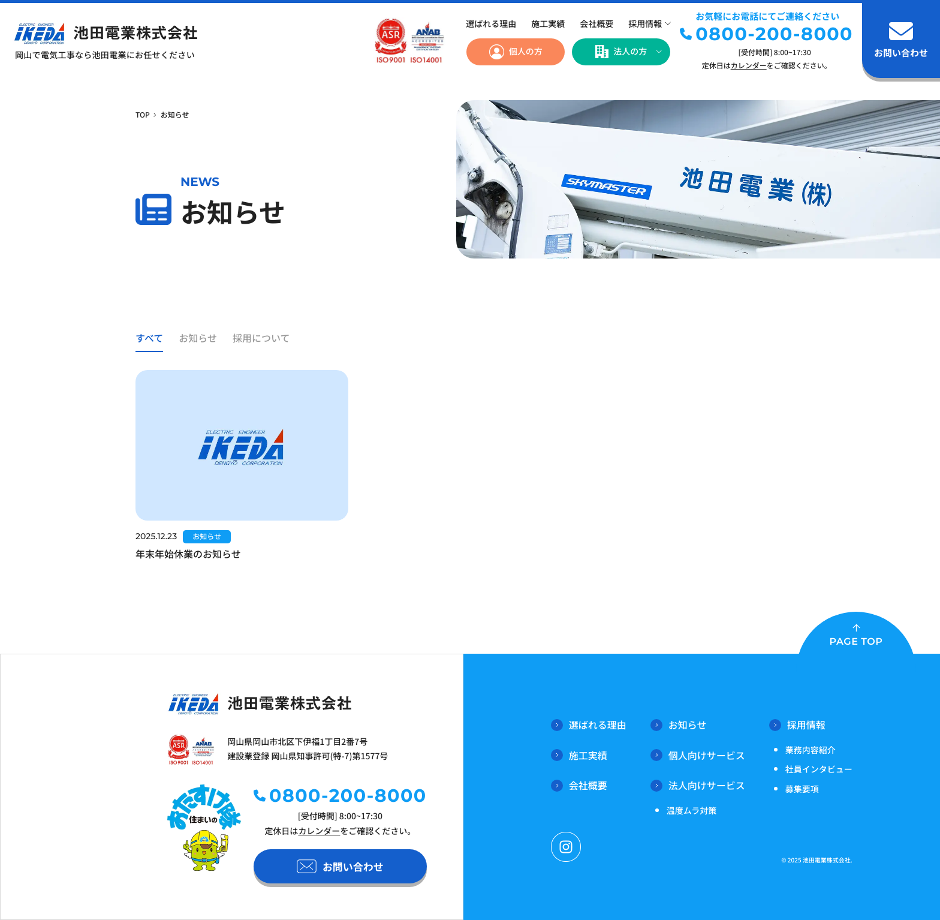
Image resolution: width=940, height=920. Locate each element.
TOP (142, 115)
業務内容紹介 (810, 750)
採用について (261, 337)
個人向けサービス (697, 755)
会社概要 (596, 24)
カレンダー (749, 66)
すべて (149, 337)
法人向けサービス (697, 785)
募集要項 (802, 789)
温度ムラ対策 (691, 811)
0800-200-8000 (774, 34)
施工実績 (548, 24)
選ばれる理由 (491, 24)
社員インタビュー (818, 769)
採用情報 (645, 24)
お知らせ (198, 337)
